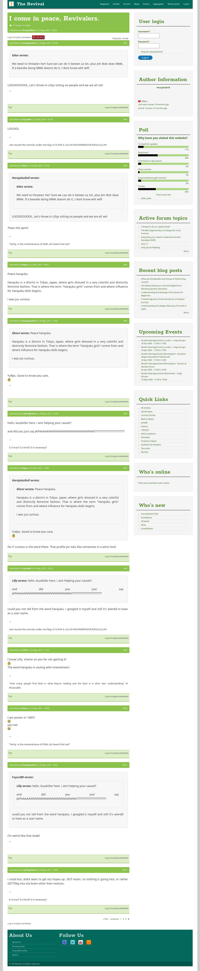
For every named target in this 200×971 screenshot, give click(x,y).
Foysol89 (26, 119)
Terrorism (145, 448)
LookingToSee (29, 413)
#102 (124, 870)
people (144, 422)
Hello (27, 25)
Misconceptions (148, 433)
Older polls (146, 198)
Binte (143, 524)
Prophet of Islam (149, 441)
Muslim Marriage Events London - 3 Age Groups (163, 340)
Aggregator (158, 4)
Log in (186, 4)
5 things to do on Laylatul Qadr (155, 226)
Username (144, 31)
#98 (125, 568)
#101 (124, 764)
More (186, 251)
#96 (125, 413)
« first (105, 918)
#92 (125, 119)
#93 (125, 165)
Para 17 (144, 243)
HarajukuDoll (28, 30)
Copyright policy (19, 950)
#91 (125, 43)
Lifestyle (145, 429)
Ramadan (145, 437)
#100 (124, 708)
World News (146, 411)
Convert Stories (148, 415)
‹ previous (114, 918)
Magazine (104, 4)
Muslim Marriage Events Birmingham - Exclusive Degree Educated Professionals (163, 355)
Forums (126, 4)
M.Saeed (145, 521)
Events (146, 4)
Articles (116, 4)
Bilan (24, 165)
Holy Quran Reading (150, 247)
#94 (125, 264)
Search (15, 954)
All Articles (145, 407)
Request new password (152, 51)
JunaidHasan (147, 528)
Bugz (24, 264)
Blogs (136, 4)
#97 (125, 468)
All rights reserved (31, 963)
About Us (16, 942)
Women (144, 452)
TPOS (24, 650)
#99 (125, 650)
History (144, 426)
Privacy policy (18, 946)
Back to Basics (147, 419)
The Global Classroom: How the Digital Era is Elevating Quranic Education (161, 287)
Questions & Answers (151, 444)
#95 (125, 320)
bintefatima (146, 517)
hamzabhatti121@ (149, 513)
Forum (19, 25)
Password (144, 41)
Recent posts (174, 4)
